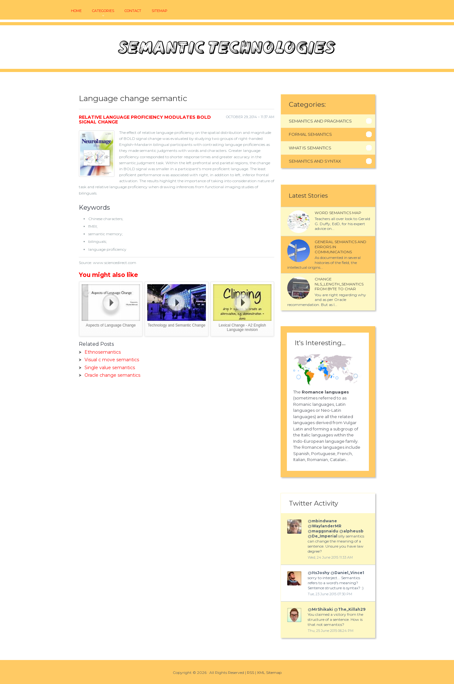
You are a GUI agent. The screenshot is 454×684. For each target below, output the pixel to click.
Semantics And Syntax (315, 161)
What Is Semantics (310, 147)
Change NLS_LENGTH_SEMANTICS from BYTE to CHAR (339, 284)
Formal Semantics (310, 134)
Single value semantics (109, 367)
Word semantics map (338, 212)
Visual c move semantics (111, 360)
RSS (250, 672)
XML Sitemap (269, 672)
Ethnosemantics (102, 352)
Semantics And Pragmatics (320, 120)
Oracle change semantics (112, 375)
